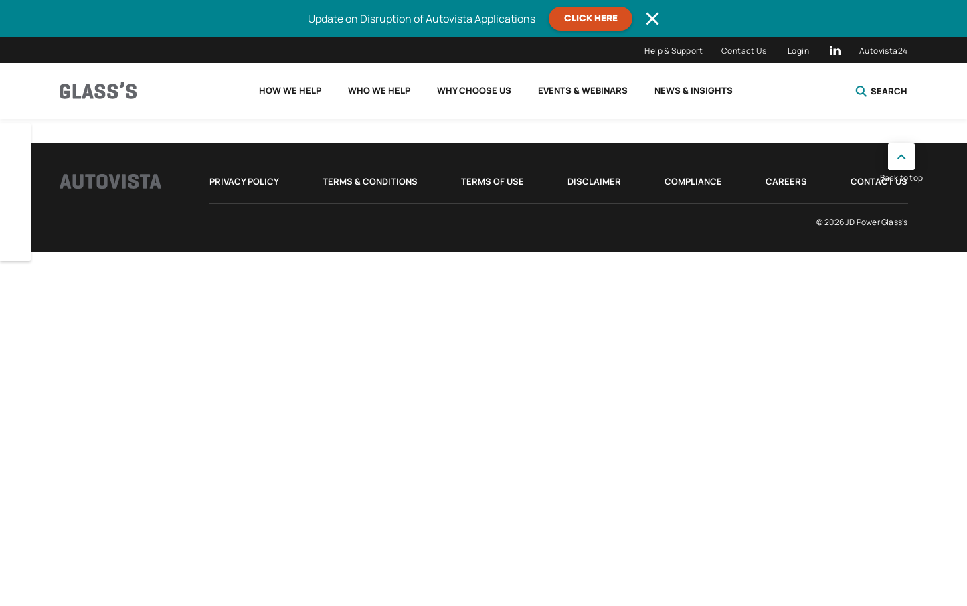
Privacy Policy (244, 181)
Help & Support (673, 50)
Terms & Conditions (370, 181)
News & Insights (693, 90)
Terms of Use (492, 181)
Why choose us (474, 90)
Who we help (379, 90)
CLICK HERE (591, 18)
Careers (786, 181)
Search (881, 91)
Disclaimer (594, 181)
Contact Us (743, 50)
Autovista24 (883, 50)
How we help (290, 90)
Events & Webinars (583, 90)
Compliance (693, 181)
